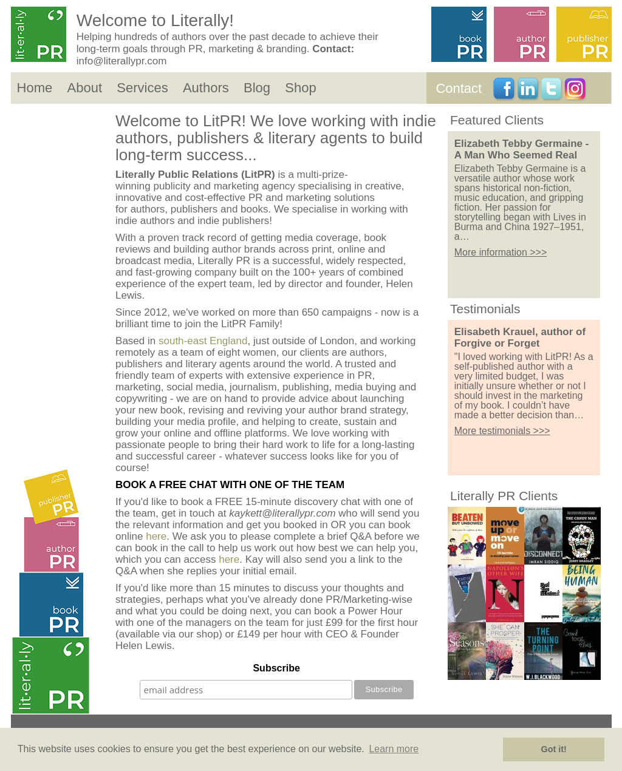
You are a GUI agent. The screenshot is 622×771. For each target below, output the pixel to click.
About (85, 87)
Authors (206, 87)
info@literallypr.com (122, 61)
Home (35, 87)
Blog (257, 87)
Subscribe (276, 668)
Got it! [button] (554, 749)
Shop (300, 87)
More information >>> (500, 252)
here (156, 536)
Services (142, 87)
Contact (459, 88)
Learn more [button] (394, 749)
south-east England (203, 341)
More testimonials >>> (502, 431)
